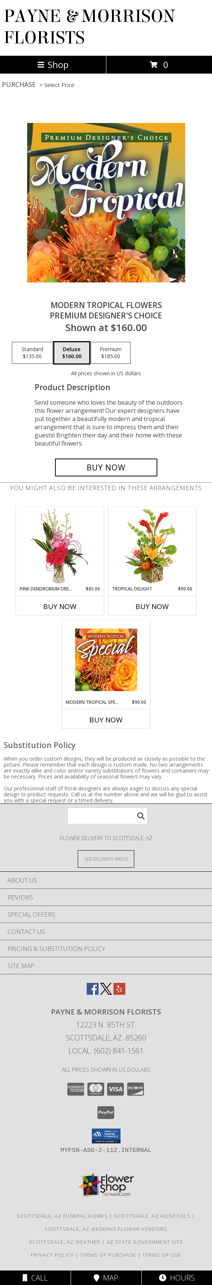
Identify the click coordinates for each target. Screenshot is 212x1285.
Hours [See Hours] (177, 1278)
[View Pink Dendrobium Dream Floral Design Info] (60, 546)
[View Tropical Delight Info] (152, 546)
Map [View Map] (106, 1278)
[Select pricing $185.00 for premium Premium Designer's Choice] (110, 353)
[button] (106, 1136)
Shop (52, 64)
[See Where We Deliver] (106, 858)
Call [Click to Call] (35, 1278)
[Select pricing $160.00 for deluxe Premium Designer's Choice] (71, 353)
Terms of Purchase (108, 1255)
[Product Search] (107, 815)
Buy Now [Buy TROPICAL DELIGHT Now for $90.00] (152, 606)
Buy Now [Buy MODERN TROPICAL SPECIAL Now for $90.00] (106, 720)
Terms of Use (161, 1255)
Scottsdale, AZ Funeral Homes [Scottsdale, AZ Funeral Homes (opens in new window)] (62, 1216)
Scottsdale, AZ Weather (64, 1242)
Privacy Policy (52, 1255)
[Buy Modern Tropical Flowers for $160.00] (106, 467)
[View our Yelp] (119, 992)
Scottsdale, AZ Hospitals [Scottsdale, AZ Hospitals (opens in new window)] (152, 1216)
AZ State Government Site (145, 1242)
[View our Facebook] (93, 992)
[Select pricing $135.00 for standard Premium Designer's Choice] (32, 353)
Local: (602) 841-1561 (106, 1051)
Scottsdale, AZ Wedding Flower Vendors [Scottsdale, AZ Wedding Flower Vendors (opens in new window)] (106, 1229)
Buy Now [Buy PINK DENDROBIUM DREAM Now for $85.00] (60, 606)
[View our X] (106, 992)
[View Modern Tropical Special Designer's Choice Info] (106, 659)
